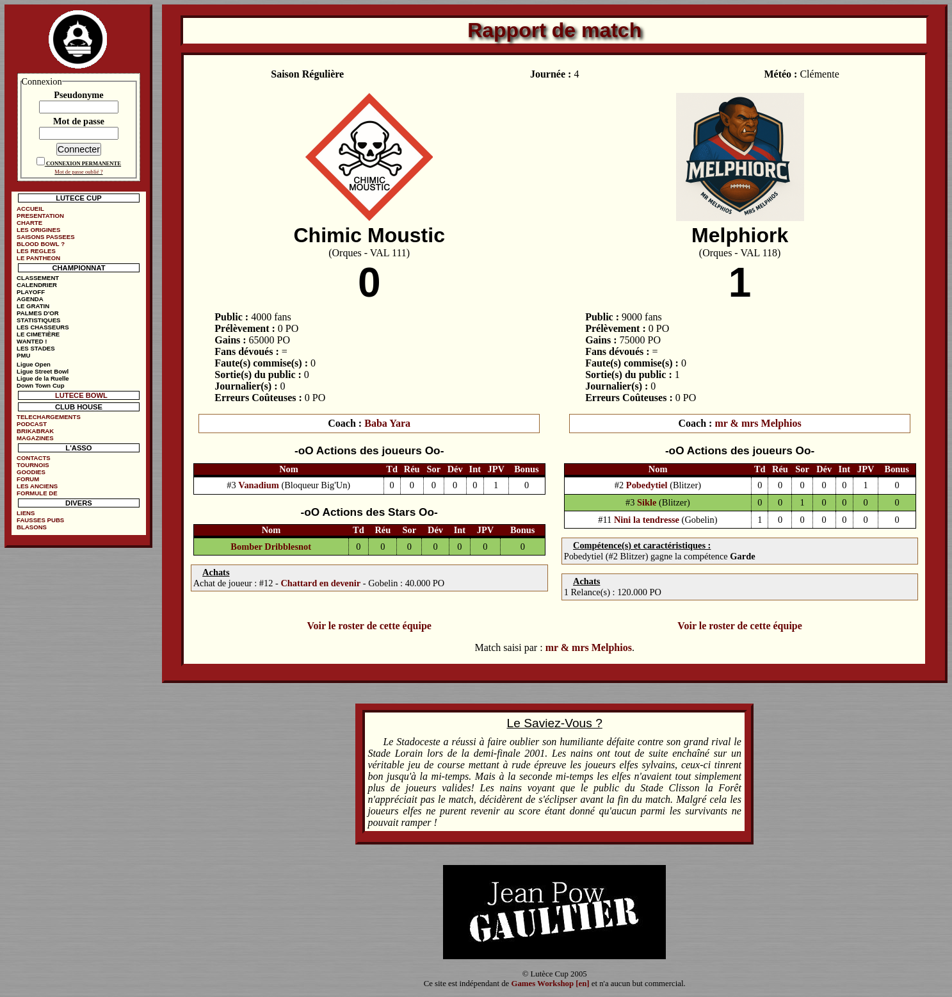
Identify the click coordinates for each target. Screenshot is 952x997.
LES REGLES (36, 250)
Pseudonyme (79, 95)
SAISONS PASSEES (45, 236)
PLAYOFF (31, 291)
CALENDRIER (37, 284)
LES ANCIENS (37, 486)
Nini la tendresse (646, 520)
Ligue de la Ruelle (43, 378)
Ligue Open (34, 364)
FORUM (28, 478)
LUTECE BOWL (81, 395)
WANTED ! (32, 341)
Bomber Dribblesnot (270, 546)
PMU (23, 355)
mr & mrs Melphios (757, 423)
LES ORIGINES (38, 229)
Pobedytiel (647, 485)
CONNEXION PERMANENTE (83, 163)
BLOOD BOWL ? (41, 243)
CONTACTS (34, 457)
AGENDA (30, 298)
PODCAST (32, 423)
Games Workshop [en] (550, 983)
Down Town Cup (40, 385)
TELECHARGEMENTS (49, 416)
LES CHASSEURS (43, 327)
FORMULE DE (37, 493)
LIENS (26, 512)
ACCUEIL (30, 208)
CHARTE (29, 222)
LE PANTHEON (38, 257)
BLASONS (32, 527)
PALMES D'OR (38, 313)
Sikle (646, 502)
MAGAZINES (35, 437)
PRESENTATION (40, 215)
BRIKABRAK (35, 430)
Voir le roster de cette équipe (369, 625)
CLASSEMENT (38, 277)
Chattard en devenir (320, 583)
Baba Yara (387, 423)
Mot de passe (78, 121)
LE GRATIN (33, 305)
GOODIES (31, 471)
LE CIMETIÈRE (38, 334)
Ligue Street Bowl (43, 371)
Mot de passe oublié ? (78, 172)
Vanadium (258, 485)
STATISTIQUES (38, 320)
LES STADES (36, 348)
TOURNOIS (33, 464)
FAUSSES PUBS (40, 519)
